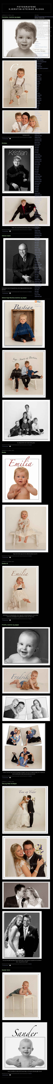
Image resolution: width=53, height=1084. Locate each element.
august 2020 (37, 262)
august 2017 (37, 211)
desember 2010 (38, 79)
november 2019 (38, 252)
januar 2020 (37, 255)
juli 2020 (36, 260)
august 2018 (37, 230)
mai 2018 (37, 225)
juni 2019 (37, 245)
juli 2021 (36, 277)
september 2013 (38, 135)
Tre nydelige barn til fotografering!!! (42, 53)
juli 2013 (36, 132)
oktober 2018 (37, 232)
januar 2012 (37, 101)
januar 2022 (37, 288)
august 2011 (37, 93)
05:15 (30, 291)
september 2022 (38, 296)
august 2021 (37, 279)
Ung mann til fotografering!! (40, 61)
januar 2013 (37, 122)
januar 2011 (37, 81)
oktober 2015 (37, 178)
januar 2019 (37, 237)
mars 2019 (37, 240)
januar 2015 (37, 162)
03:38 (30, 776)
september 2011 (38, 95)
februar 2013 (37, 123)
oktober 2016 (37, 196)
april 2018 (37, 223)
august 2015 (37, 174)
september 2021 (38, 281)
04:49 (30, 1073)
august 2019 (37, 249)
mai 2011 (37, 88)
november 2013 (38, 139)
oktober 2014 (37, 157)
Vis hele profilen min (40, 37)
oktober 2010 (37, 76)
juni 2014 (37, 150)
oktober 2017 (37, 215)
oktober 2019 (37, 250)
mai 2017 (37, 206)
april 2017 (37, 205)
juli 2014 (36, 152)
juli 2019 (36, 247)
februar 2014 (37, 144)
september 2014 (38, 156)
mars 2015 (37, 166)
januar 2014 (37, 142)
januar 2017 (37, 201)
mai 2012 (37, 108)
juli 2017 (36, 210)
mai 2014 (37, 149)
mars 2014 (37, 145)
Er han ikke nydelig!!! (39, 60)
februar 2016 (37, 183)
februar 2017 (37, 203)
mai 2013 (37, 129)
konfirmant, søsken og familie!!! (41, 68)
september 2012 (38, 115)
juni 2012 (37, 110)
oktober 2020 (37, 266)
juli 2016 (36, 191)
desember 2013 (38, 140)
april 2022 (37, 289)
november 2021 (38, 284)
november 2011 (38, 98)
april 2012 (37, 106)
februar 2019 (37, 238)
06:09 (30, 137)
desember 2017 (38, 218)
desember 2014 (38, 161)
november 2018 (38, 233)
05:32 (30, 229)
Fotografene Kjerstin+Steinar (41, 47)
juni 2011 (37, 90)
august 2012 (37, 113)
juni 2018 (37, 227)
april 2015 (37, 167)
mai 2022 (37, 291)
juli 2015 (36, 172)
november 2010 (38, 78)
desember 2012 (38, 120)
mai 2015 (37, 169)
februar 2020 (37, 257)
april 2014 (37, 147)
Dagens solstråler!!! (39, 54)
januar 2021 (37, 269)
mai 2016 (37, 188)
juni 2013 (37, 130)
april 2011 (37, 86)
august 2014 (37, 154)
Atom (39, 306)
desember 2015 (38, 181)
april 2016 (37, 186)
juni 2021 (37, 276)
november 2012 (38, 118)
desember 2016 (38, 200)
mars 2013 (37, 125)
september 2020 (38, 264)
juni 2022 (37, 293)
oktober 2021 (37, 282)
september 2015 (38, 176)
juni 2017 (37, 208)
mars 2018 (37, 222)
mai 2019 (37, 244)
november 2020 (38, 267)
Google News (37, 43)
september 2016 (38, 194)
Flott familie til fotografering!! (41, 56)
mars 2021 (37, 272)
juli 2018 (36, 228)
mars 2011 (37, 84)
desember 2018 (38, 235)
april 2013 (37, 127)
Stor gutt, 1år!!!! (38, 58)
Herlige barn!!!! (38, 65)
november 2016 (38, 198)
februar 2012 (37, 103)
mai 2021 (37, 274)
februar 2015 (37, 164)
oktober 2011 (37, 96)
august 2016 (37, 193)
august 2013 (37, 134)
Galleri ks (37, 45)
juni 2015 (37, 171)
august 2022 (37, 294)
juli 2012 (36, 112)
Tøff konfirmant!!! (38, 66)
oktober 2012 (37, 117)
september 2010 (38, 74)
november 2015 (38, 179)
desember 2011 (38, 100)
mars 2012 (37, 105)
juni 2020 (37, 259)
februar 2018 (37, 220)
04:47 (30, 618)
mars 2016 (37, 184)
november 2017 (38, 216)
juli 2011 (36, 91)
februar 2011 (37, 83)
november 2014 (38, 159)
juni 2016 (37, 189)
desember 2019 (38, 254)
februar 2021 (37, 271)
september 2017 (38, 213)
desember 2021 (38, 286)
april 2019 (37, 242)
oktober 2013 (37, 137)
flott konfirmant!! (38, 63)
